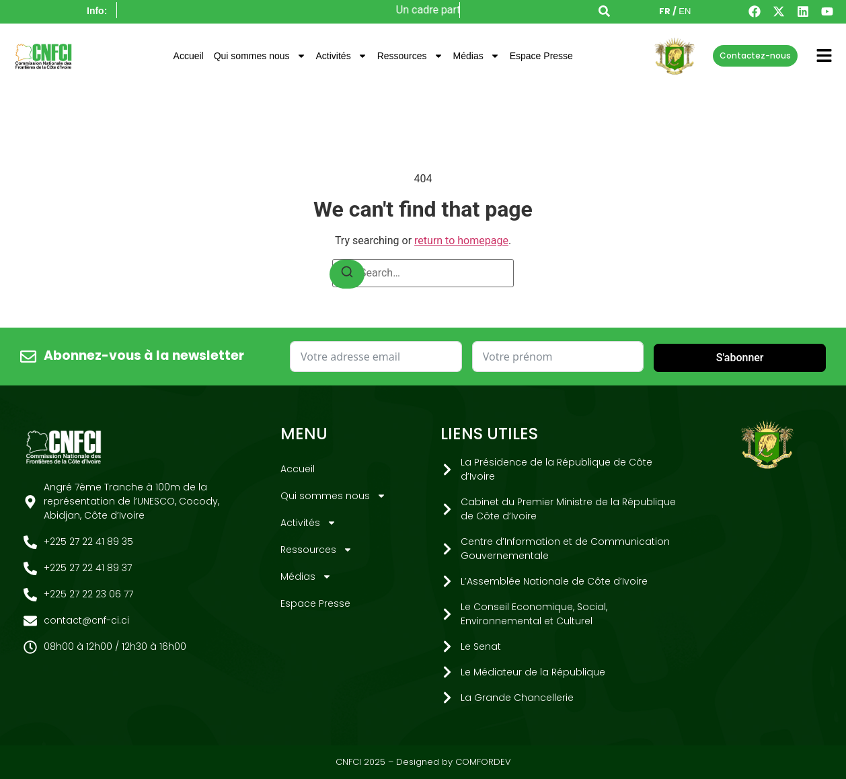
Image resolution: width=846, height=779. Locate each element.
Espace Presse (541, 55)
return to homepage (461, 240)
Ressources (410, 55)
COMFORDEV (483, 761)
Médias (476, 55)
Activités (341, 55)
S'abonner (740, 357)
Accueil (189, 55)
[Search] (347, 274)
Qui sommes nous (260, 55)
